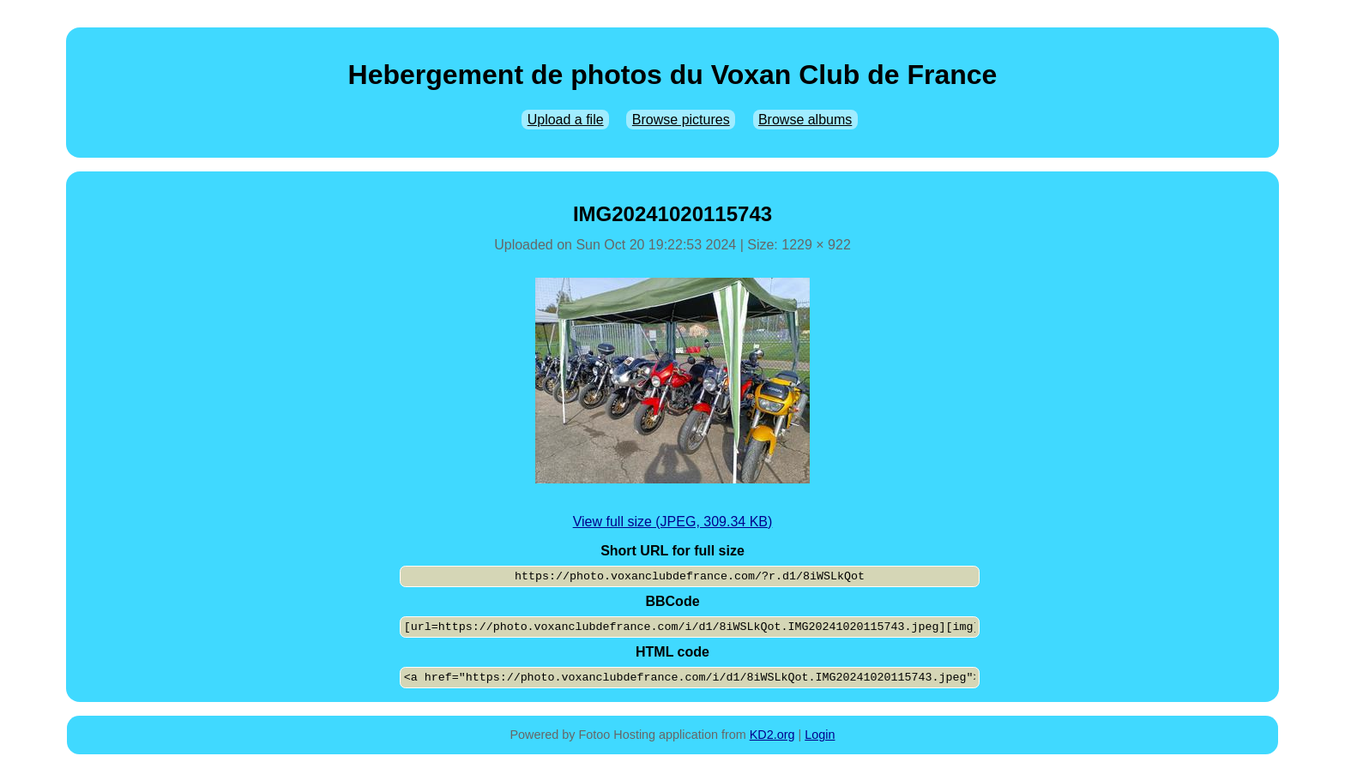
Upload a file (566, 119)
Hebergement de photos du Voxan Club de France (673, 74)
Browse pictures (681, 119)
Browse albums (805, 119)
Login (820, 734)
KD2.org (772, 734)
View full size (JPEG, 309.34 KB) (673, 521)
